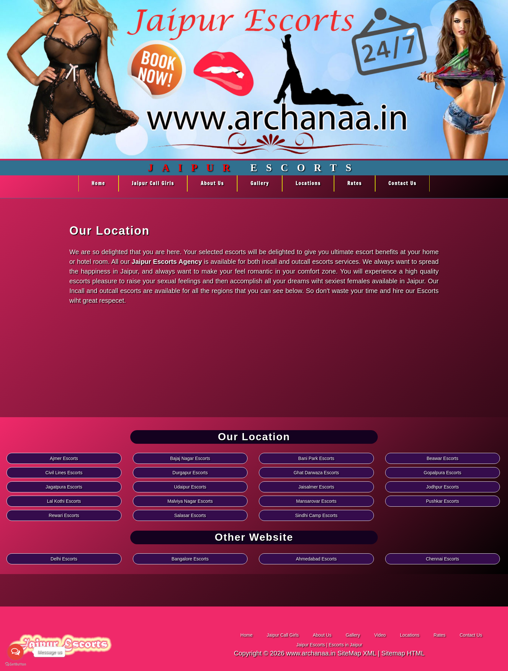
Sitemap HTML (402, 653)
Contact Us (402, 183)
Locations (308, 183)
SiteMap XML (356, 653)
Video (380, 635)
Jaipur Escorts (310, 644)
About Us (212, 183)
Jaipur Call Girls (153, 183)
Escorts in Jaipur (345, 644)
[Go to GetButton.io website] (15, 664)
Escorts (254, 167)
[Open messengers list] (15, 652)
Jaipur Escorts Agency (167, 261)
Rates (354, 183)
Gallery (259, 183)
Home (98, 183)
